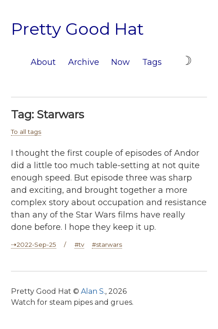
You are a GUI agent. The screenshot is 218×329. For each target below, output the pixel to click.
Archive (83, 62)
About (43, 62)
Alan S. (93, 291)
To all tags (26, 131)
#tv (79, 244)
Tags (152, 62)
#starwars (107, 244)
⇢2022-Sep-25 (33, 244)
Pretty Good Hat (77, 29)
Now (120, 62)
